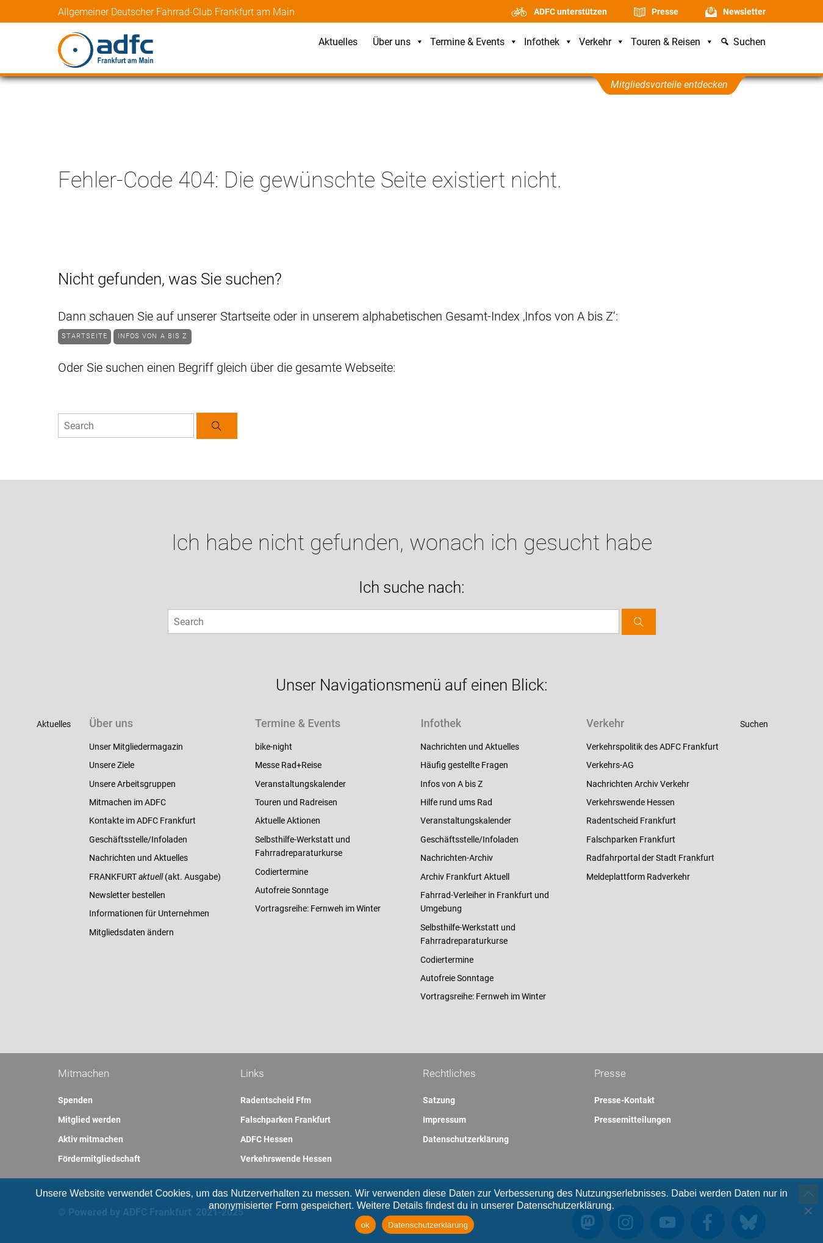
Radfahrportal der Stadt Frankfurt (650, 858)
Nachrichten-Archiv (456, 858)
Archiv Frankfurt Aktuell (464, 877)
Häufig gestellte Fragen (464, 765)
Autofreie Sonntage (291, 890)
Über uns (398, 42)
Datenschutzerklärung (466, 1139)
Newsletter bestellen (127, 895)
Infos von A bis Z (153, 336)
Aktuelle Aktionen (287, 820)
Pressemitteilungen (632, 1120)
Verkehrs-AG (610, 765)
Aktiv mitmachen (90, 1139)
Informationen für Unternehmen (149, 913)
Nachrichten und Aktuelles (138, 858)
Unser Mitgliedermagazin (136, 747)
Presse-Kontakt (624, 1100)
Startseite (84, 336)
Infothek (548, 42)
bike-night (273, 747)
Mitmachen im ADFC (127, 802)
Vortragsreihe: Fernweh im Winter (318, 908)
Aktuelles (338, 42)
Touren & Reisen (672, 42)
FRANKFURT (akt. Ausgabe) (155, 877)
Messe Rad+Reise (288, 765)
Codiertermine (281, 872)
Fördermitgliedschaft (99, 1159)
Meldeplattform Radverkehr (638, 877)
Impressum (444, 1120)
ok (365, 1225)
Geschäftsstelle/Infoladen (138, 839)
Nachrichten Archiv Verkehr (637, 784)
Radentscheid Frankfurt (631, 820)
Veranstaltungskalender (300, 784)
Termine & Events (474, 42)
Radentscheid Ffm (275, 1100)
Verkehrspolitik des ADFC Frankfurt (652, 747)
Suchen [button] (749, 42)
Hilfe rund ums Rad (456, 802)
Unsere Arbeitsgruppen (132, 784)
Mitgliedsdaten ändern (131, 932)
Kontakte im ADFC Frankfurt (142, 820)
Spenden (75, 1100)
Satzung (439, 1100)
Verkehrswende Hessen (630, 802)
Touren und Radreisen (296, 802)
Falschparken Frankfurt (630, 839)
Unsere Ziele (111, 765)
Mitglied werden (89, 1120)
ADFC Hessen (266, 1139)
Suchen (754, 724)
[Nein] (808, 1211)
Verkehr (602, 42)
